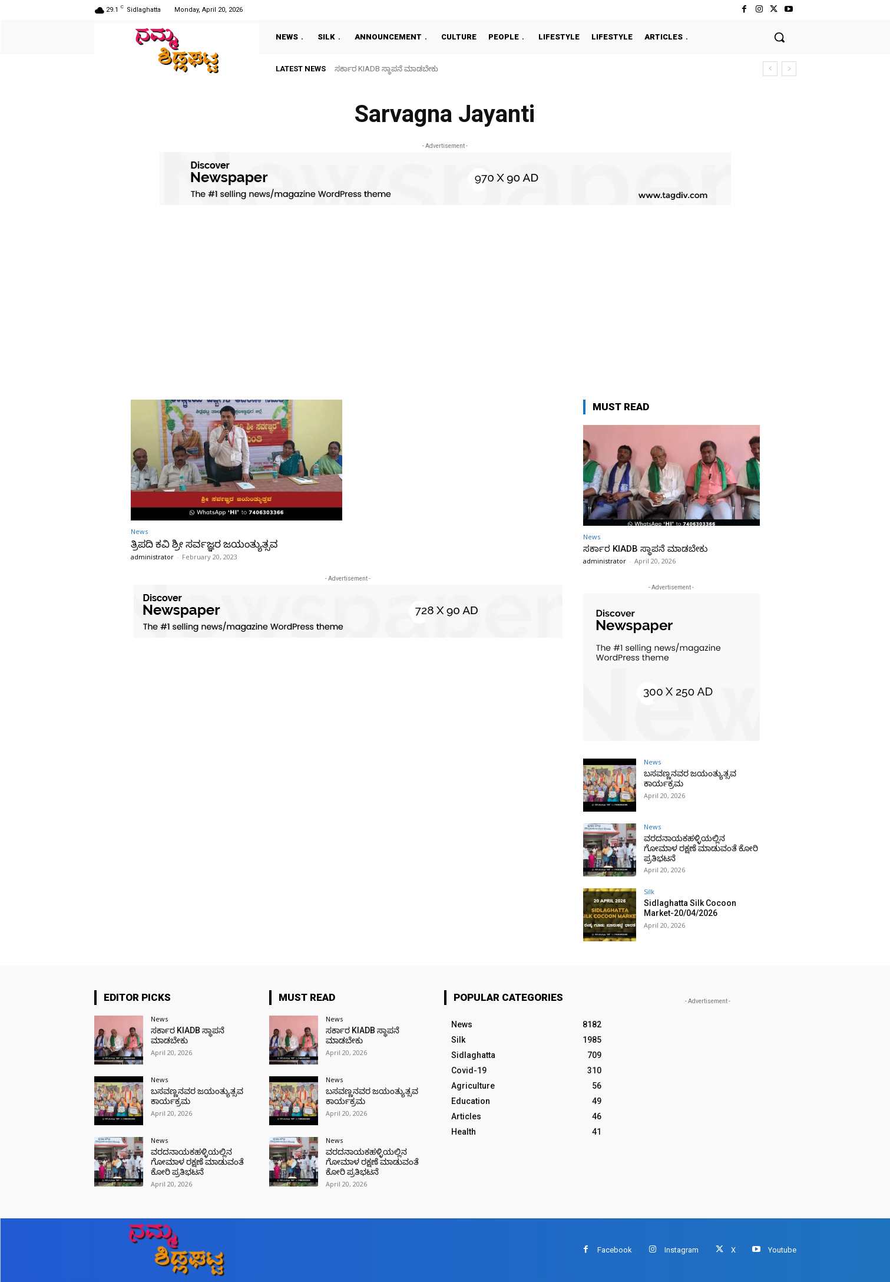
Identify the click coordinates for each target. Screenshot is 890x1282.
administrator (152, 556)
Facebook (614, 1249)
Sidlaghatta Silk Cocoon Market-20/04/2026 (690, 908)
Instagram (681, 1249)
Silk (649, 891)
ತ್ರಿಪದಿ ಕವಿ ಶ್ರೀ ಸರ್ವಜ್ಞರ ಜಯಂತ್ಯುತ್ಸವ (204, 544)
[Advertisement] (445, 293)
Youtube (782, 1249)
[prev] (770, 68)
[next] (789, 68)
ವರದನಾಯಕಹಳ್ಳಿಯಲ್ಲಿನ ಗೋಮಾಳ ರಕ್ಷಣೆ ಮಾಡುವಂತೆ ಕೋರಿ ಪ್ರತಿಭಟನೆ (701, 848)
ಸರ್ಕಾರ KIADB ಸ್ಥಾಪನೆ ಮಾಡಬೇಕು (386, 68)
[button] (779, 37)
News (139, 531)
